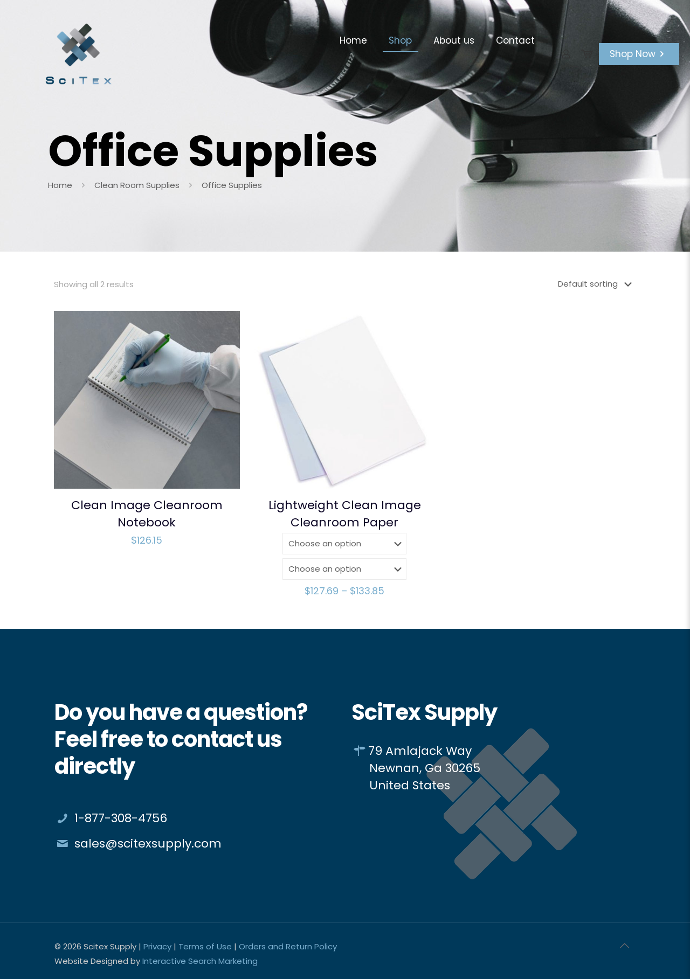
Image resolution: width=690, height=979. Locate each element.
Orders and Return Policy (288, 946)
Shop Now (639, 53)
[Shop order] (597, 284)
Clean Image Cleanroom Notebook (147, 514)
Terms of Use (205, 946)
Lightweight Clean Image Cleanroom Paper (344, 514)
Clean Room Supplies (137, 185)
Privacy (157, 946)
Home (60, 185)
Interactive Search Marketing (200, 961)
